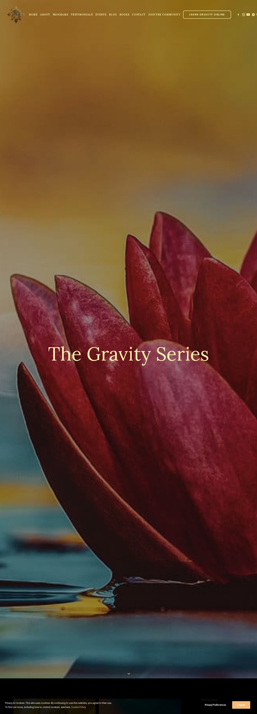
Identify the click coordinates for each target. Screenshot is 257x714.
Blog (113, 14)
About (45, 14)
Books (124, 14)
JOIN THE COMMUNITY (164, 14)
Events (100, 14)
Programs (60, 14)
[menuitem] (33, 14)
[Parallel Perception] (16, 14)
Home (33, 14)
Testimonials (82, 14)
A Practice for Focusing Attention (138, 709)
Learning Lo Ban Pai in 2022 (47, 703)
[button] (239, 14)
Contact (139, 14)
